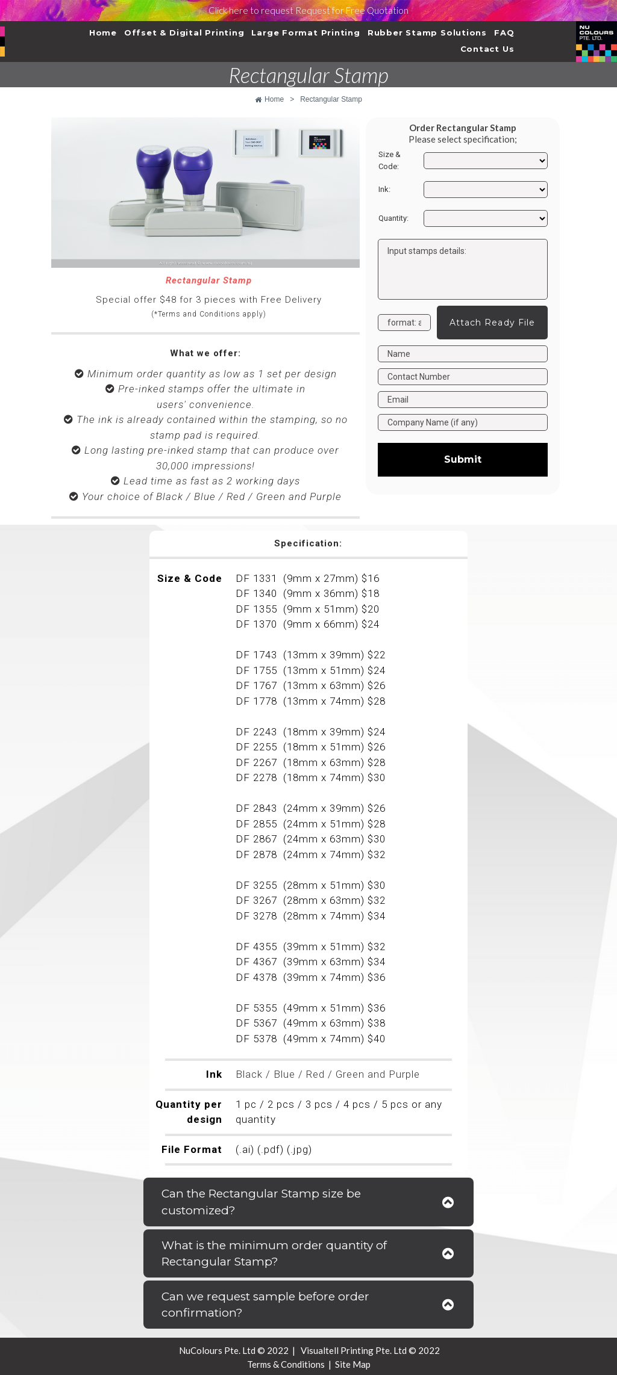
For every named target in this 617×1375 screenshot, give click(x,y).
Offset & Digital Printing (184, 32)
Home (103, 32)
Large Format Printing (305, 32)
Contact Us (487, 49)
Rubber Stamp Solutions (427, 32)
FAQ (504, 32)
